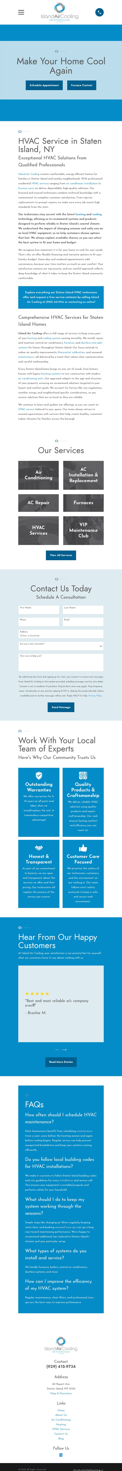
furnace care (26, 188)
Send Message (61, 707)
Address (24, 632)
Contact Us (61, 1434)
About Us (61, 1415)
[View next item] (64, 1050)
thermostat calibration (71, 352)
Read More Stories (61, 1062)
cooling (97, 214)
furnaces (69, 343)
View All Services (61, 555)
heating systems (51, 373)
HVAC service (26, 409)
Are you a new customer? (32, 644)
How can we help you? (31, 656)
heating (80, 214)
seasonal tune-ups (65, 1227)
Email (66, 620)
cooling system (51, 338)
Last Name (69, 608)
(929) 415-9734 (61, 1367)
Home (61, 1410)
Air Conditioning (61, 1420)
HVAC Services (61, 1429)
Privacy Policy (95, 696)
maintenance (26, 357)
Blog (61, 1439)
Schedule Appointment (44, 85)
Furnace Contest (81, 85)
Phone (23, 620)
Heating (61, 1424)
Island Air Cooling (28, 174)
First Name (25, 608)
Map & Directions (61, 1393)
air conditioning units (30, 378)
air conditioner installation (82, 183)
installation (66, 1180)
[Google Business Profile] (61, 1455)
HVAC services (40, 183)
